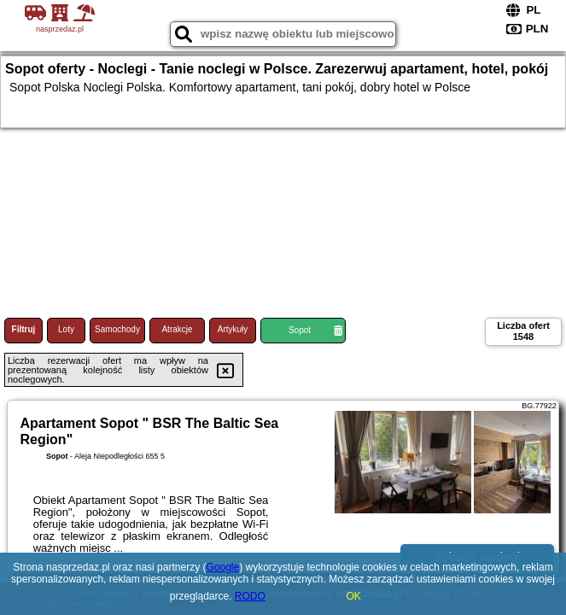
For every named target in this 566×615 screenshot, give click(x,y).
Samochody (117, 329)
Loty (66, 329)
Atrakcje (176, 329)
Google (222, 567)
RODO (250, 596)
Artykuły (233, 329)
